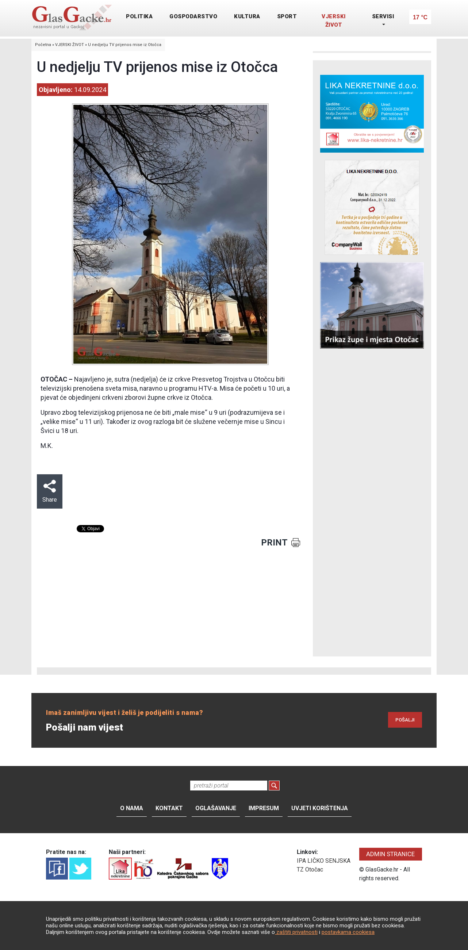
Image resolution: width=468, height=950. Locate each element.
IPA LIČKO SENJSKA (323, 860)
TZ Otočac (310, 869)
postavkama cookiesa (348, 932)
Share (49, 491)
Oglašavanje (215, 808)
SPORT (287, 16)
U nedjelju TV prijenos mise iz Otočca (124, 44)
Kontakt (169, 808)
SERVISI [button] (383, 16)
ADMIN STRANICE (390, 854)
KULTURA (247, 16)
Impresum (264, 808)
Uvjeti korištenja (319, 808)
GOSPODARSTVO (193, 16)
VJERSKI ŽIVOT (334, 20)
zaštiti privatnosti (296, 932)
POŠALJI (405, 720)
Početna (43, 44)
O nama (131, 808)
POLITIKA (139, 16)
